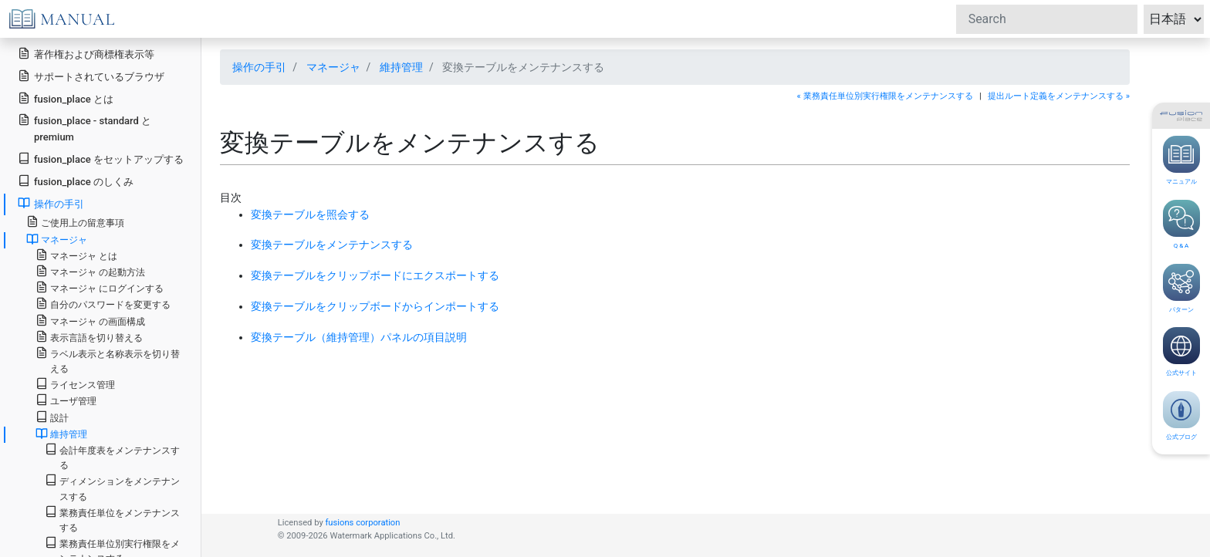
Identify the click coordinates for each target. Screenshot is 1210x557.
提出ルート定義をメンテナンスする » (1059, 96)
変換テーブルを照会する (310, 214)
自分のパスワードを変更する (103, 303)
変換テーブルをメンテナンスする (332, 244)
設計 (52, 417)
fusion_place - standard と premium (84, 128)
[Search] (1046, 19)
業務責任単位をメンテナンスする (112, 519)
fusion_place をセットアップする (101, 158)
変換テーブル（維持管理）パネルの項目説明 (359, 337)
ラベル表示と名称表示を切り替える (107, 360)
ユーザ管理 (65, 400)
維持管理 (401, 67)
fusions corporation (362, 523)
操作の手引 (259, 67)
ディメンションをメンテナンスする (112, 487)
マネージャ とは (76, 255)
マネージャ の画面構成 (90, 320)
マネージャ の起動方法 (90, 271)
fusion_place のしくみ (76, 180)
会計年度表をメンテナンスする (112, 457)
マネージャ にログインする (99, 287)
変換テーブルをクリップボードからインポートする (375, 306)
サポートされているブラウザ (91, 76)
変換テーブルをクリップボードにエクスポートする (375, 275)
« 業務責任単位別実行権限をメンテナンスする (885, 96)
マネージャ (333, 67)
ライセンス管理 (75, 383)
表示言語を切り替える (89, 336)
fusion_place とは (65, 98)
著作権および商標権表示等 (86, 53)
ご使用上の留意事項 (75, 221)
